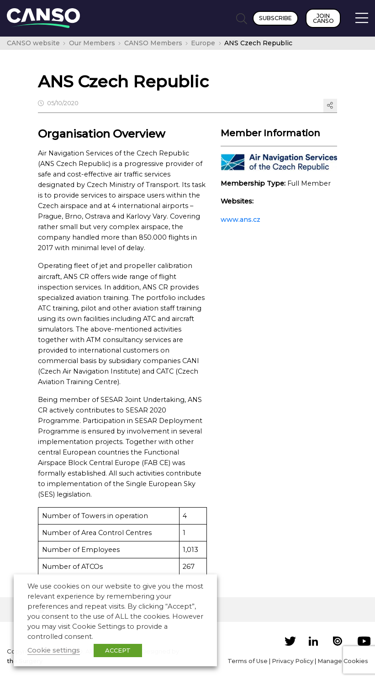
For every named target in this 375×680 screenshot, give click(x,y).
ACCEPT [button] (118, 650)
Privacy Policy (292, 660)
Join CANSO (323, 18)
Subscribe (275, 18)
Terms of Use (247, 660)
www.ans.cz (240, 219)
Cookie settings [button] (53, 650)
